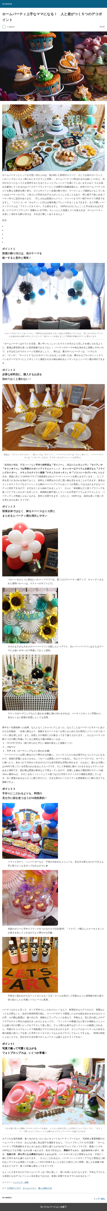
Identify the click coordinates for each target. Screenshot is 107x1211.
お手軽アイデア (14, 1188)
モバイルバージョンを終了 (53, 1207)
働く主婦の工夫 (45, 1188)
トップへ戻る (99, 1199)
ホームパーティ (29, 1188)
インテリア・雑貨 (21, 1182)
